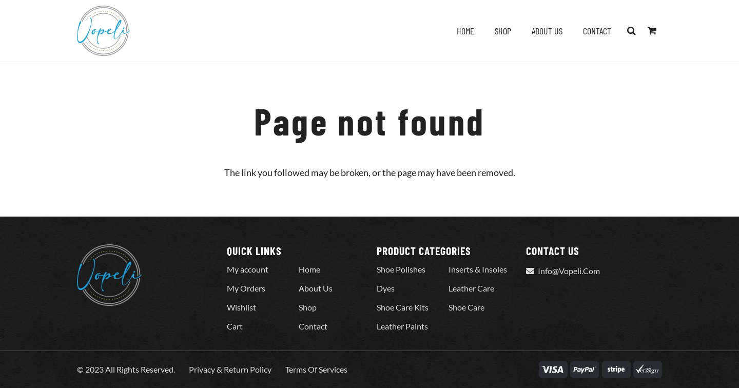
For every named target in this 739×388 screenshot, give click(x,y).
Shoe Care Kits (403, 307)
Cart (235, 326)
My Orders (246, 288)
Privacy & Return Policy (230, 369)
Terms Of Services (316, 369)
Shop (308, 307)
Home (309, 269)
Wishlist (241, 307)
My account (247, 269)
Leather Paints (402, 326)
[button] (631, 31)
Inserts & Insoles (478, 269)
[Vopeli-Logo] (103, 31)
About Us (316, 288)
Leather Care (471, 288)
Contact (313, 326)
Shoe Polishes (401, 269)
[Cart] (651, 31)
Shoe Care (466, 307)
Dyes (386, 288)
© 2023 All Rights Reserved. (126, 369)
